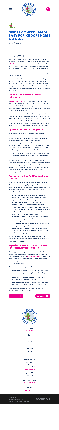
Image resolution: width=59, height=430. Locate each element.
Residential (29, 370)
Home (29, 364)
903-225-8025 (29, 356)
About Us (29, 367)
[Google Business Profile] (29, 416)
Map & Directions (29, 395)
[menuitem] (11, 427)
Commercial (30, 374)
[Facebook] (26, 416)
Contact (29, 377)
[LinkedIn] (33, 416)
